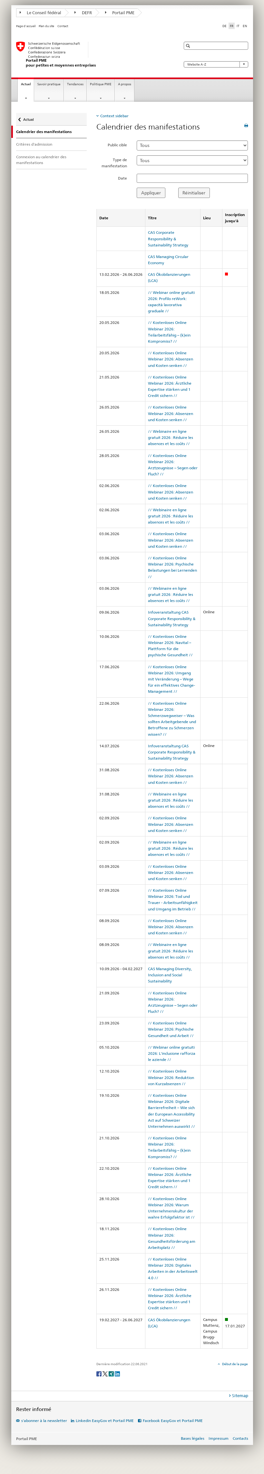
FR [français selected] (231, 26)
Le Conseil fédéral (41, 12)
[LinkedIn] (117, 1373)
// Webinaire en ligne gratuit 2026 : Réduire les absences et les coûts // (170, 437)
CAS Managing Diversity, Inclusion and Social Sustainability (170, 974)
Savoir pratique (49, 84)
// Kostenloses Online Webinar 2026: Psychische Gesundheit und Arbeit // (171, 1029)
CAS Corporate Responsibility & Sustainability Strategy (168, 238)
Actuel (27, 86)
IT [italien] (238, 26)
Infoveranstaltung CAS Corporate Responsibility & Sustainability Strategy (171, 618)
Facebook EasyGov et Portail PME (173, 1420)
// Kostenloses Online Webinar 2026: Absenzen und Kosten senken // (170, 359)
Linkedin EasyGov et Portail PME (105, 1420)
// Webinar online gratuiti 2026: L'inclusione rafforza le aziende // (171, 1053)
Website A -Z (216, 64)
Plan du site (46, 26)
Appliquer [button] (151, 192)
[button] (189, 45)
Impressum (219, 1438)
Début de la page (234, 1364)
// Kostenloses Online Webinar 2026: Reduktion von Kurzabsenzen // (171, 1077)
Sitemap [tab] (240, 1395)
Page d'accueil (25, 26)
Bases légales (192, 1438)
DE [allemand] (224, 26)
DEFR (83, 12)
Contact (62, 26)
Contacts (240, 1438)
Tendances (75, 84)
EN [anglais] (245, 26)
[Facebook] (99, 1373)
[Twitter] (106, 1373)
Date (122, 178)
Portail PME (120, 12)
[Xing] (112, 1373)
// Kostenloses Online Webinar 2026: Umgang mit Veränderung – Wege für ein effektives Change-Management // (171, 679)
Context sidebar (114, 115)
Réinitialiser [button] (193, 192)
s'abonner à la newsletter (44, 1420)
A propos (124, 84)
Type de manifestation (114, 162)
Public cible (117, 144)
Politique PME (101, 84)
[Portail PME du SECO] (92, 55)
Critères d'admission (34, 144)
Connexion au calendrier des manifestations (41, 159)
